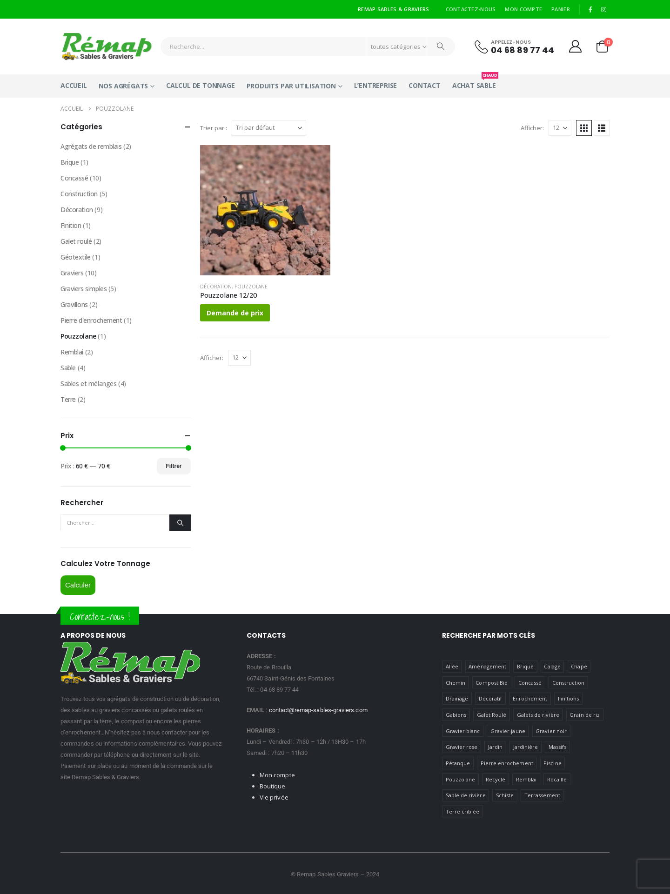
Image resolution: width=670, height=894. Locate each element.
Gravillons (74, 304)
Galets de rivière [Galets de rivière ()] (538, 714)
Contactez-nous (471, 9)
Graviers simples (83, 288)
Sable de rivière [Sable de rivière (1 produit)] (466, 795)
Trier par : (213, 128)
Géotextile (75, 257)
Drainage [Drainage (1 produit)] (457, 698)
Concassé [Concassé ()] (530, 682)
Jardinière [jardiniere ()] (525, 746)
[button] (584, 128)
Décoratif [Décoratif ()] (490, 698)
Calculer (78, 585)
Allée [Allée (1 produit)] (452, 666)
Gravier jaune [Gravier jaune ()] (507, 730)
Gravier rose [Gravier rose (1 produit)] (462, 746)
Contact (425, 85)
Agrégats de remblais (91, 146)
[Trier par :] (269, 128)
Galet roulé (76, 241)
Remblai (71, 351)
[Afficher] (560, 128)
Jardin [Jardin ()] (495, 746)
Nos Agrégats (123, 85)
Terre (68, 399)
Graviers (72, 272)
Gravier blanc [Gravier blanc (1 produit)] (463, 730)
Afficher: (532, 128)
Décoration (216, 286)
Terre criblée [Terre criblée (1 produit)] (463, 811)
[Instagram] (603, 9)
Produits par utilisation (291, 85)
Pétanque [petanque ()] (458, 763)
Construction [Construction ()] (568, 682)
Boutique (273, 786)
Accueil (73, 85)
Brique (69, 162)
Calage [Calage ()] (552, 666)
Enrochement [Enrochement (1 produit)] (530, 698)
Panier (560, 9)
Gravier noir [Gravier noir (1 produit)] (551, 730)
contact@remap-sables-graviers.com (318, 710)
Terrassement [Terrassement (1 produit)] (542, 795)
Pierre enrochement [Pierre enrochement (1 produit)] (507, 763)
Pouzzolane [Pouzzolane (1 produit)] (461, 779)
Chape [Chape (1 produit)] (579, 666)
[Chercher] (440, 46)
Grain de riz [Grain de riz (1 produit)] (585, 714)
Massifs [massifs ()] (557, 746)
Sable (68, 367)
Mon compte (523, 9)
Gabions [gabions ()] (456, 714)
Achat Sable (474, 82)
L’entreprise (375, 85)
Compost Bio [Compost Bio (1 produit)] (492, 682)
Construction (79, 193)
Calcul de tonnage (200, 85)
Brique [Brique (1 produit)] (525, 666)
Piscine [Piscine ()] (552, 763)
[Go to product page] (265, 210)
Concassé (74, 177)
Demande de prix (235, 312)
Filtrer (173, 466)
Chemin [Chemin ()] (455, 682)
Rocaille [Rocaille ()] (557, 779)
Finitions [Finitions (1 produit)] (568, 698)
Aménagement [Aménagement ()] (487, 666)
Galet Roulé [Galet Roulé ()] (492, 714)
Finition (70, 225)
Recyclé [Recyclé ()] (495, 779)
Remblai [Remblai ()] (526, 779)
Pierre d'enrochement (91, 320)
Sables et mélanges (88, 383)
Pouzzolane (251, 286)
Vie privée (274, 797)
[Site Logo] (107, 46)
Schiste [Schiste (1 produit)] (505, 795)
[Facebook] (590, 9)
